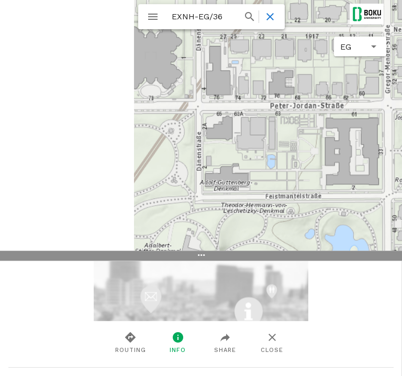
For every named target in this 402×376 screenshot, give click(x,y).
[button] (360, 46)
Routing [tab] (130, 342)
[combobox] (212, 16)
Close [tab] (272, 342)
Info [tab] (178, 342)
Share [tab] (225, 342)
